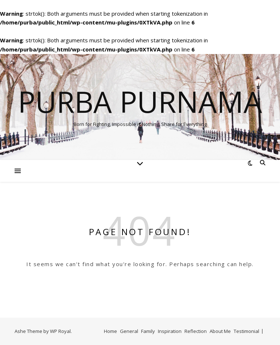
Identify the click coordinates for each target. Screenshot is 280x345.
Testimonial (246, 331)
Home (110, 331)
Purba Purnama (140, 101)
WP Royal (60, 331)
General (129, 331)
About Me (220, 331)
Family (148, 331)
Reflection (195, 331)
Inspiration (170, 331)
